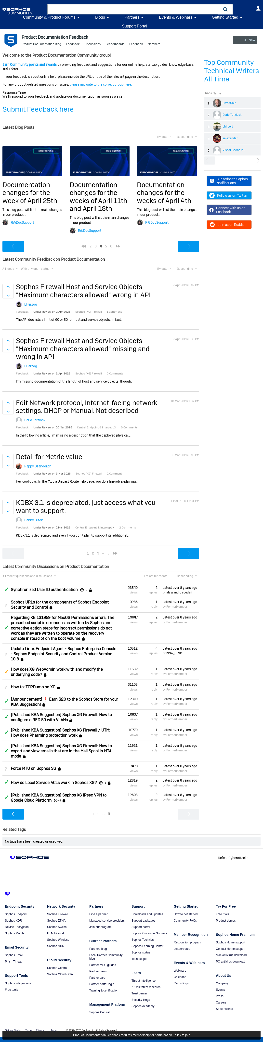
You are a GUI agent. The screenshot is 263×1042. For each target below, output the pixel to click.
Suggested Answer (6, 671)
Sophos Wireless (58, 939)
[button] (225, 9)
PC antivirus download (230, 961)
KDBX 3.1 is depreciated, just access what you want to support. (86, 506)
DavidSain (229, 103)
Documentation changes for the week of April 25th (29, 192)
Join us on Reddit (226, 225)
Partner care (97, 977)
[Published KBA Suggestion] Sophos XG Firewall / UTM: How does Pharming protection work (60, 733)
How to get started (185, 914)
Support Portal (134, 26)
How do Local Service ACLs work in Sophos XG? (54, 782)
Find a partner (98, 914)
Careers (221, 1002)
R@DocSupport (22, 222)
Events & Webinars (175, 17)
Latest (179, 587)
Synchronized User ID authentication (44, 589)
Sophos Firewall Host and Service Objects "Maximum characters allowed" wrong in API (83, 291)
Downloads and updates (147, 914)
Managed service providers (107, 920)
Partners (132, 17)
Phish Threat (13, 961)
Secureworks (224, 1009)
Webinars (180, 970)
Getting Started (225, 17)
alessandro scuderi (179, 592)
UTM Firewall (56, 933)
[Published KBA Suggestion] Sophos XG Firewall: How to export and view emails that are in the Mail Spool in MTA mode (61, 751)
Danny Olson (33, 520)
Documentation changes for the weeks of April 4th (164, 192)
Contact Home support (230, 949)
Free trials (222, 914)
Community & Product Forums (49, 17)
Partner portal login (101, 984)
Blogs (100, 17)
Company (222, 983)
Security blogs (141, 1000)
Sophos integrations (18, 983)
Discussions (92, 44)
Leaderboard (182, 949)
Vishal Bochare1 (234, 150)
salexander (230, 138)
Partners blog (98, 949)
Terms (28, 1030)
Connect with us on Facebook (227, 210)
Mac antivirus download (231, 955)
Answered (6, 589)
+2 (86, 590)
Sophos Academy (143, 1006)
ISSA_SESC (174, 653)
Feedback (72, 44)
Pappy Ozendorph (37, 466)
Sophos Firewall (57, 914)
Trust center (139, 993)
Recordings (181, 983)
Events (220, 989)
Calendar (180, 977)
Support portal (141, 927)
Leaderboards (114, 44)
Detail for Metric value (49, 456)
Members (154, 44)
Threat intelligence (144, 980)
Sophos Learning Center (147, 946)
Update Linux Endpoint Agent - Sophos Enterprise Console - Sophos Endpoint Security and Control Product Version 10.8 (63, 654)
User (258, 8)
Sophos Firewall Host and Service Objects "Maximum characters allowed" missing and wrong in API (83, 348)
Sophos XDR (13, 920)
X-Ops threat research (146, 987)
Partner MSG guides (102, 965)
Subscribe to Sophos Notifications (229, 181)
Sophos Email (14, 955)
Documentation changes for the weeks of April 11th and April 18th (98, 196)
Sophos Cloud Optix (60, 974)
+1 (104, 783)
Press (220, 996)
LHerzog (30, 304)
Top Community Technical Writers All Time (231, 71)
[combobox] (133, 9)
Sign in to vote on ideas (8, 286)
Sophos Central (57, 968)
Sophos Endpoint (16, 914)
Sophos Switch (56, 927)
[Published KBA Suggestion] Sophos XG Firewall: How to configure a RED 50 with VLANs (61, 717)
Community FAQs (185, 920)
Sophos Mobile (14, 933)
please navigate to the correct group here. (101, 84)
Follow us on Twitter (228, 195)
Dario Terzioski (232, 115)
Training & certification (103, 990)
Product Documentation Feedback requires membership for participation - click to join (131, 1035)
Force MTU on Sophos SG (33, 768)
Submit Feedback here (38, 109)
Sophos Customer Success (149, 933)
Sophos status (141, 952)
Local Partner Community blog (105, 956)
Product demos (226, 920)
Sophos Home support (230, 942)
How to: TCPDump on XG (33, 687)
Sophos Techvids (143, 939)
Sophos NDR (55, 946)
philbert (228, 127)
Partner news (98, 971)
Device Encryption (17, 927)
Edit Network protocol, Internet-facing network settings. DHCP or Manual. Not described (86, 407)
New (249, 40)
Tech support (140, 959)
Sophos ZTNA (56, 920)
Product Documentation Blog (41, 44)
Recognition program (187, 942)
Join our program (100, 927)
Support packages (143, 920)
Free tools (11, 989)
